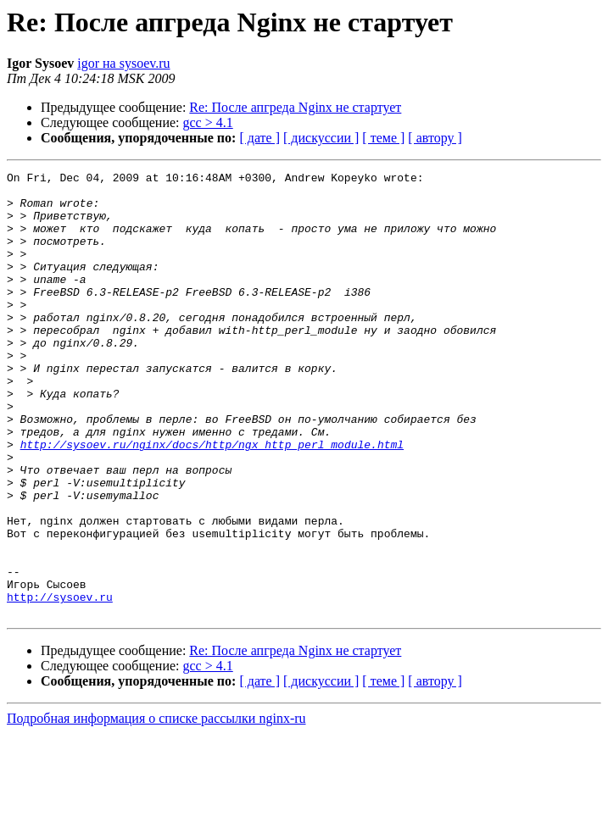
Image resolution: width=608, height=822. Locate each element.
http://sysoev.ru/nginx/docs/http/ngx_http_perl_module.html (212, 500)
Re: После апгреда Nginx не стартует (295, 107)
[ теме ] (383, 138)
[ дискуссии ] (321, 138)
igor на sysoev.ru (123, 63)
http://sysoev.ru (60, 683)
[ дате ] (259, 138)
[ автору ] (434, 138)
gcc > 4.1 (208, 122)
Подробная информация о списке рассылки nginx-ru (156, 807)
